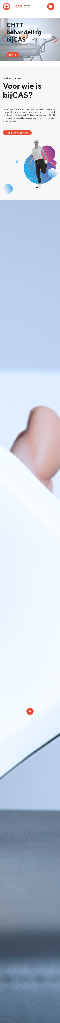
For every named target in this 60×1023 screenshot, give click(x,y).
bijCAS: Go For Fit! (16, 6)
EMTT (12, 54)
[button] (4, 39)
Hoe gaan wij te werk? (17, 132)
